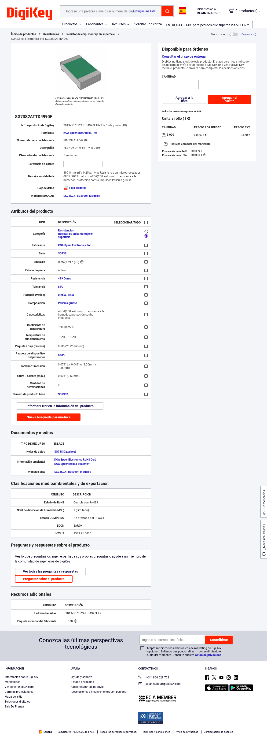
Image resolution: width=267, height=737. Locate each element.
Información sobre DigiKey (21, 677)
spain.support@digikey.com (159, 684)
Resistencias (51, 34)
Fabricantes (94, 24)
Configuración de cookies (218, 731)
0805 (61, 355)
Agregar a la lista (185, 99)
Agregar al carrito (229, 99)
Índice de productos (23, 34)
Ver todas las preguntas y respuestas (50, 571)
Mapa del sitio (13, 696)
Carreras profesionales (19, 691)
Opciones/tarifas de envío (87, 687)
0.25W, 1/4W (66, 295)
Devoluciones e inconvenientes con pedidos (98, 691)
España (45, 731)
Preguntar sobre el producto (44, 579)
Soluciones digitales (17, 701)
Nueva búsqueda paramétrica (49, 417)
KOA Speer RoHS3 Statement (72, 463)
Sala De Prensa (14, 706)
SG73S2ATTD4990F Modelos (81, 195)
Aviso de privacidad (208, 655)
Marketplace (12, 682)
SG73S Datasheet (65, 451)
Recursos (119, 24)
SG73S (62, 253)
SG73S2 (63, 394)
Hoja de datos (74, 188)
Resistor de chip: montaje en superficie (90, 34)
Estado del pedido (82, 682)
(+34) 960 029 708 (153, 678)
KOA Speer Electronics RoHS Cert (75, 459)
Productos (69, 24)
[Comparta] (248, 34)
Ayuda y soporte (81, 677)
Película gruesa (67, 303)
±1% (60, 286)
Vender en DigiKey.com (19, 687)
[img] (29, 14)
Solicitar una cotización (151, 24)
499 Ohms (64, 278)
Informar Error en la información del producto (60, 406)
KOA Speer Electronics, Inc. (80, 132)
